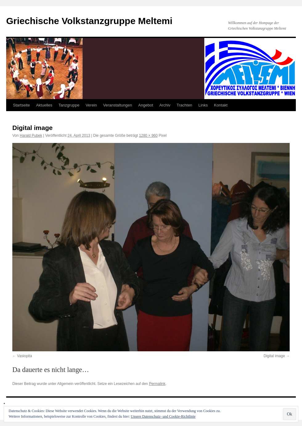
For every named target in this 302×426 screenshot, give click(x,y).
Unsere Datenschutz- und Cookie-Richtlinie (163, 416)
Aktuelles (44, 105)
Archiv (164, 105)
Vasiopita (24, 356)
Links (203, 105)
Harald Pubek (31, 135)
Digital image (274, 356)
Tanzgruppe (69, 105)
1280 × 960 (148, 135)
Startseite (21, 105)
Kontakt (220, 105)
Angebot (145, 105)
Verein (91, 105)
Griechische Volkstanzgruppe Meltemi (89, 21)
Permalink (157, 384)
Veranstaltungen (117, 105)
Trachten (184, 105)
